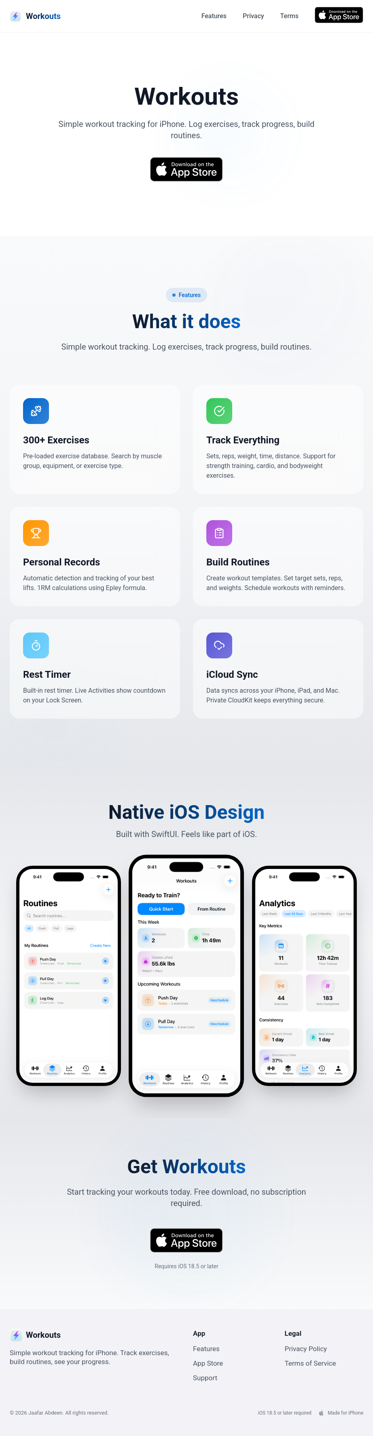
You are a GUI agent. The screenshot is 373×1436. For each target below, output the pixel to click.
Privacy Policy (306, 1349)
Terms (289, 16)
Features (214, 16)
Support (205, 1378)
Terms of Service (310, 1363)
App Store (208, 1363)
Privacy (253, 16)
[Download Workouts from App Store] (339, 15)
